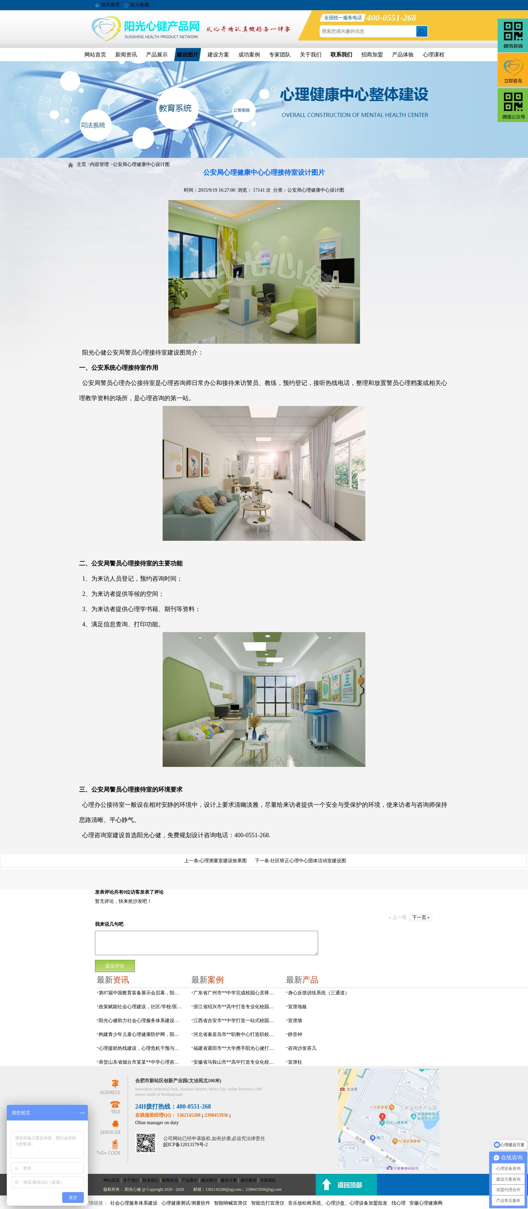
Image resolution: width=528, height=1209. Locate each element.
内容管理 (99, 164)
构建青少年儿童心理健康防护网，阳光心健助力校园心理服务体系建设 (141, 1034)
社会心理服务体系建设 (134, 1203)
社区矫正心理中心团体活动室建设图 (308, 860)
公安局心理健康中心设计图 (141, 164)
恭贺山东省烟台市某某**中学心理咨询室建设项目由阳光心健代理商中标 (141, 1062)
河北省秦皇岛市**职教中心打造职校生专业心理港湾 (235, 1034)
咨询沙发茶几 (302, 1048)
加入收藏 (139, 4)
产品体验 (403, 54)
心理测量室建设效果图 (223, 860)
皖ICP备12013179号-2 (185, 1144)
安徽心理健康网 (425, 1203)
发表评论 (104, 892)
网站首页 (95, 54)
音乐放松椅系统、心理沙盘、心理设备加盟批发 (337, 1203)
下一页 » (421, 917)
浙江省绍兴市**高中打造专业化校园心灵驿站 (235, 1006)
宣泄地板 (297, 1006)
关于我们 (310, 54)
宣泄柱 (295, 1062)
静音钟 (295, 1034)
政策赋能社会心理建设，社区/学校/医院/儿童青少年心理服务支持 (141, 1006)
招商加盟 (372, 54)
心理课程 (434, 54)
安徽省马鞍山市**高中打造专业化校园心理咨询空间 (235, 1062)
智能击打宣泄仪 (267, 1203)
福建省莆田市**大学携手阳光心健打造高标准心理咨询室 (235, 1048)
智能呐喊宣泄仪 (230, 1203)
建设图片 (187, 54)
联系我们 (341, 54)
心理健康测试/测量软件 (186, 1203)
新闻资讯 (126, 54)
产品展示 (157, 54)
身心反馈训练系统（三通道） (319, 992)
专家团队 (280, 54)
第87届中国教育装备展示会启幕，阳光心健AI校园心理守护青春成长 (141, 992)
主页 (81, 164)
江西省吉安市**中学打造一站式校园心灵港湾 (235, 1020)
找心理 (398, 1203)
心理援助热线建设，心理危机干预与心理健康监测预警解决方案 (141, 1048)
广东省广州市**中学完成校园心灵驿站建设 (235, 992)
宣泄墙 (295, 1020)
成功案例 (249, 54)
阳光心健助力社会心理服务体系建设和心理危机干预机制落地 (141, 1020)
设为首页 (110, 4)
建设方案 (218, 54)
